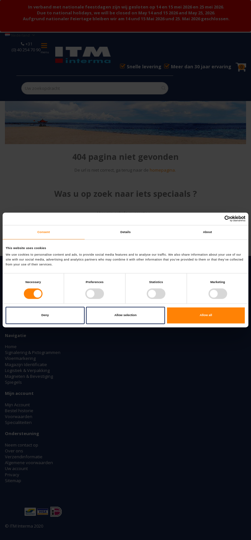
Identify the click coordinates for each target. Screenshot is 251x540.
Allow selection (125, 315)
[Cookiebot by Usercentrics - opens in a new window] (216, 219)
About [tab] (207, 232)
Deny (45, 315)
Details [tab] (125, 232)
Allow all (206, 315)
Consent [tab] (43, 232)
